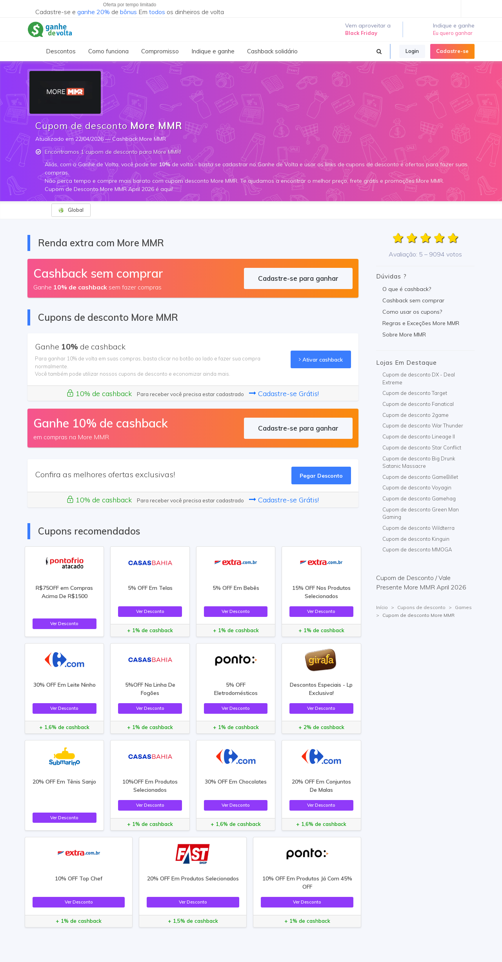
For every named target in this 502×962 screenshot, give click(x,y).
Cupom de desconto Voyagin (416, 487)
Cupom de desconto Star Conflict (421, 447)
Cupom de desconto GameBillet (420, 477)
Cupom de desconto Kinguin (415, 539)
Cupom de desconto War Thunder (422, 425)
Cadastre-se (452, 51)
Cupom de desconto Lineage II (418, 436)
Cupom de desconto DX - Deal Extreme (418, 378)
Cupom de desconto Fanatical (418, 404)
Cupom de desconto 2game (415, 415)
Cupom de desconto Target (414, 393)
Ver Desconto (64, 623)
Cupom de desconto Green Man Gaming (420, 513)
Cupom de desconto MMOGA (417, 549)
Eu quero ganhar (453, 33)
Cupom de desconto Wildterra (418, 528)
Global (71, 210)
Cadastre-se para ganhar (298, 278)
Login (412, 51)
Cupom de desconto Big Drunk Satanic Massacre (418, 462)
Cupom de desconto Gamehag (419, 498)
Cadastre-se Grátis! (284, 393)
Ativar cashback (321, 359)
